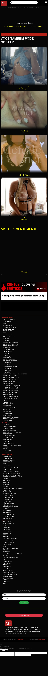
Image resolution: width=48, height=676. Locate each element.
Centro (5, 546)
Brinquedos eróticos (10, 346)
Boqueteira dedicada (10, 342)
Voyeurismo (7, 420)
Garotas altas (7, 469)
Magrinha (6, 480)
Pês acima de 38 (8, 503)
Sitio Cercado (7, 578)
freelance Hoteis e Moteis (12, 553)
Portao (5, 568)
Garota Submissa (8, 319)
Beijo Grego (7, 334)
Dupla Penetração (9, 359)
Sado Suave (6, 411)
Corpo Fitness (7, 462)
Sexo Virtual (7, 576)
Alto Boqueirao (8, 523)
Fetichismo (6, 364)
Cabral (5, 535)
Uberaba (5, 580)
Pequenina (6, 501)
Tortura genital (8, 419)
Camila (37, 7)
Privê (4, 449)
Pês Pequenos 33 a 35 (10, 507)
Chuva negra (7, 351)
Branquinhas (7, 456)
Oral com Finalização (10, 396)
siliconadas (7, 518)
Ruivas (5, 508)
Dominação (6, 357)
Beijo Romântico (8, 336)
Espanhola (6, 362)
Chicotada (6, 347)
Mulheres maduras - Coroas (12, 488)
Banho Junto (7, 331)
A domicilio (6, 424)
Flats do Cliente (8, 437)
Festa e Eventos (8, 435)
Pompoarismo (7, 404)
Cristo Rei (6, 552)
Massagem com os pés (10, 377)
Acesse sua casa (24, 615)
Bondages (6, 340)
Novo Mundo (7, 561)
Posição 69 (6, 406)
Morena (5, 484)
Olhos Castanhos (9, 494)
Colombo (6, 550)
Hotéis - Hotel (7, 441)
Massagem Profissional (11, 385)
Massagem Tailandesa (10, 391)
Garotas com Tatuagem (11, 473)
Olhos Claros (7, 495)
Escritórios (7, 434)
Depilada (5, 464)
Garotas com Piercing (10, 471)
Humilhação (7, 370)
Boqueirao (6, 533)
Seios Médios (7, 512)
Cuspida (5, 353)
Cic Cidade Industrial (10, 548)
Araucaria (6, 527)
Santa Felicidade (8, 572)
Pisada (5, 400)
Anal (4, 323)
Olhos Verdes (7, 499)
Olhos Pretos (7, 497)
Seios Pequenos (8, 516)
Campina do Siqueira (9, 538)
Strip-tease (6, 415)
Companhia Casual (9, 430)
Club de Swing (7, 428)
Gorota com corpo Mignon (12, 477)
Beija (4, 333)
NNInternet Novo (41, 639)
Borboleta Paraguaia (10, 344)
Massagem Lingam (9, 379)
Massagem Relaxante (10, 389)
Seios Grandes (8, 510)
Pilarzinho (6, 563)
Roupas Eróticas (8, 407)
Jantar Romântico (9, 443)
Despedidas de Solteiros (11, 432)
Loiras (5, 479)
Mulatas (5, 486)
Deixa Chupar (7, 355)
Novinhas (6, 490)
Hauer (5, 555)
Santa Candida (7, 570)
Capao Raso (6, 544)
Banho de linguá (8, 329)
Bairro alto (6, 531)
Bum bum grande (8, 458)
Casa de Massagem (9, 426)
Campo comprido (8, 540)
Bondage (5, 338)
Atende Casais (7, 325)
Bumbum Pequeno (8, 460)
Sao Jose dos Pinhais (28, 7)
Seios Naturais (8, 514)
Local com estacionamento (12, 445)
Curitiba (19, 7)
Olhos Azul (6, 492)
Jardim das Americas (10, 557)
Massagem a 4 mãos (9, 376)
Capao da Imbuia (8, 542)
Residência (6, 450)
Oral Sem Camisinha (9, 398)
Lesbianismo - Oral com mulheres (14, 374)
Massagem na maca (9, 381)
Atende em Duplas (9, 327)
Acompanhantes (12, 7)
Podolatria (6, 402)
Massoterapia (7, 394)
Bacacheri (6, 529)
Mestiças (6, 482)
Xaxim (4, 583)
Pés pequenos (7, 505)
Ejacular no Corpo (9, 361)
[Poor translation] (5, 650)
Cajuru (5, 537)
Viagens (5, 452)
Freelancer (7, 439)
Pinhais (5, 565)
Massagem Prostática (10, 387)
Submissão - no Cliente (10, 417)
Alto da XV (6, 525)
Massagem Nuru (8, 383)
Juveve (5, 559)
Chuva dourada (8, 349)
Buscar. (24, 602)
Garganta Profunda (9, 366)
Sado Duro (6, 409)
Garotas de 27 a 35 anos (11, 475)
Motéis (5, 447)
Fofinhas (5, 465)
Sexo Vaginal (7, 413)
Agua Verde (6, 522)
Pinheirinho (6, 567)
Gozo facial (7, 368)
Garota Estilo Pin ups (10, 467)
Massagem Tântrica (9, 392)
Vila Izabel (6, 581)
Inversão (6, 372)
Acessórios (6, 321)
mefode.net (20, 639)
